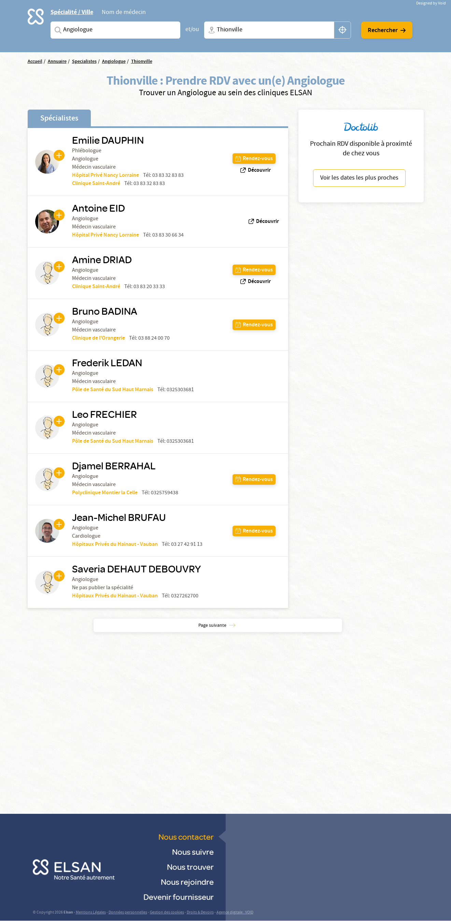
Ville (210, 30)
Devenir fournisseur (178, 896)
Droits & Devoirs (200, 912)
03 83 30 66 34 (168, 235)
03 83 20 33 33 (149, 287)
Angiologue (114, 62)
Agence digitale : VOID (234, 912)
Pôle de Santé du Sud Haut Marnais (112, 390)
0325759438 (164, 493)
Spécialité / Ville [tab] (72, 12)
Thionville (141, 62)
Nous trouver (190, 866)
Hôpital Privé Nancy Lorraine (105, 175)
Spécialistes (59, 119)
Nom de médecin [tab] (124, 13)
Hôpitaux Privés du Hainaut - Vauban (115, 544)
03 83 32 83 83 (168, 176)
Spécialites (57, 30)
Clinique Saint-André (96, 184)
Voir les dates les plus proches (359, 178)
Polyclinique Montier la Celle (105, 493)
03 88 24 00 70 (154, 339)
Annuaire (57, 62)
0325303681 (180, 390)
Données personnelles (128, 912)
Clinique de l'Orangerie (98, 338)
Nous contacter (186, 836)
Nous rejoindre (187, 881)
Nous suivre (193, 851)
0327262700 (184, 596)
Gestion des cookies (167, 912)
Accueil (35, 62)
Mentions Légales (91, 912)
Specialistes (84, 62)
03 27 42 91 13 (186, 545)
